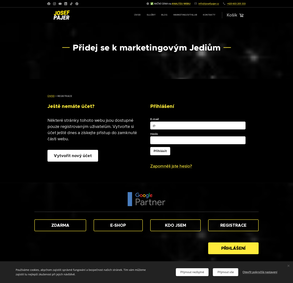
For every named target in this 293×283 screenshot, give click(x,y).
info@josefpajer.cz (208, 3)
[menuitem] (192, 15)
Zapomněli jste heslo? (171, 166)
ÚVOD (51, 96)
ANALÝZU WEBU (181, 3)
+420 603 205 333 (236, 3)
